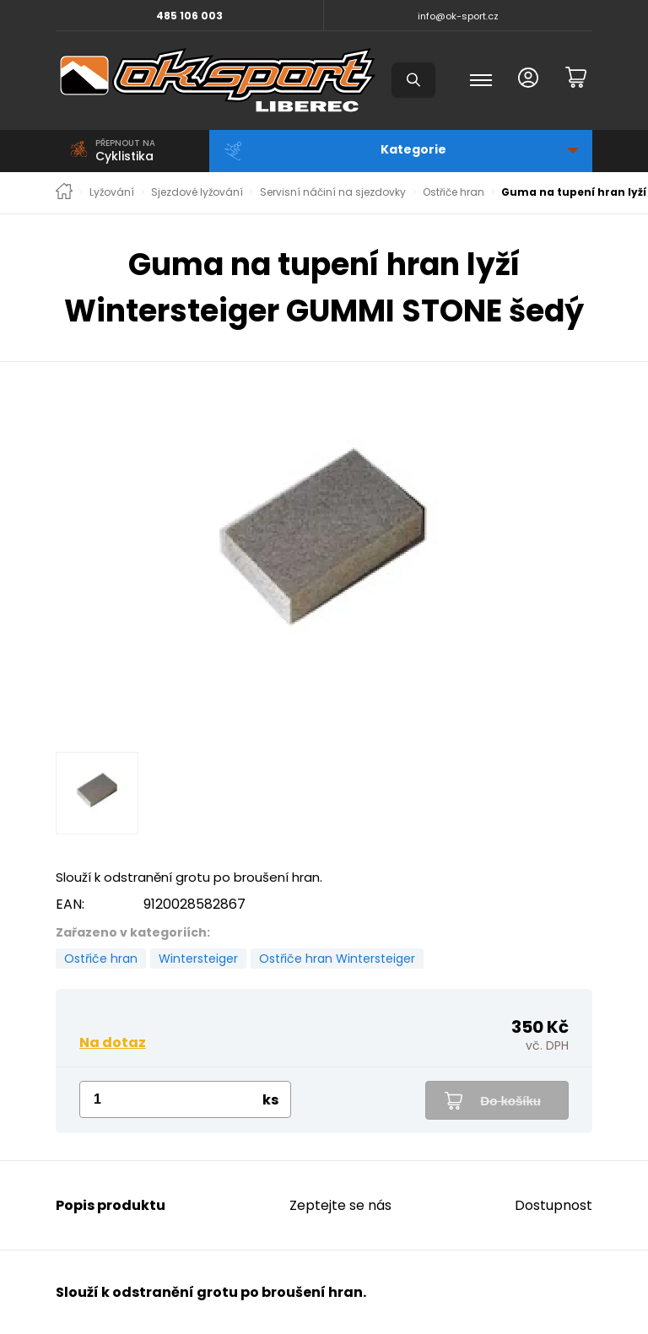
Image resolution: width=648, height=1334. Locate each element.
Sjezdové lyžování (197, 192)
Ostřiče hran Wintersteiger (337, 958)
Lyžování (111, 192)
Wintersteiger (198, 958)
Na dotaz (112, 1042)
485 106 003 (189, 15)
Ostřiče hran (453, 192)
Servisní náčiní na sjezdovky (333, 192)
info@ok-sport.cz (458, 16)
